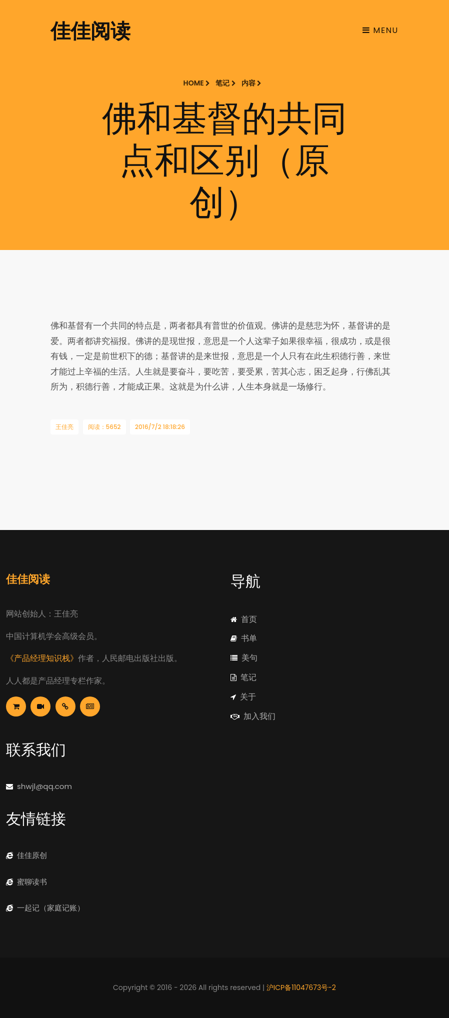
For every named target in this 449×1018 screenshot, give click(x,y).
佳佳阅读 (90, 30)
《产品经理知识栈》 (42, 658)
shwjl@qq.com (39, 786)
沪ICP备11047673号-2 (301, 987)
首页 (243, 619)
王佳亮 (65, 426)
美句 (244, 658)
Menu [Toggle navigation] (380, 30)
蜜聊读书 (26, 881)
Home (197, 83)
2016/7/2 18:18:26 (160, 426)
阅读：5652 (104, 426)
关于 (243, 696)
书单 (243, 638)
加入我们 (253, 716)
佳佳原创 (26, 855)
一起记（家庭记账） (45, 907)
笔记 (226, 83)
